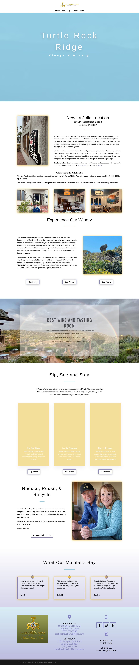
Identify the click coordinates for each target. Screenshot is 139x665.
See (63, 11)
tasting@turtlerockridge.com (69, 633)
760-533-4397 (82, 165)
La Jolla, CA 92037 (88, 125)
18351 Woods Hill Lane (69, 626)
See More (69, 471)
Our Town (106, 282)
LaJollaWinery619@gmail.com (69, 649)
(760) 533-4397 (69, 646)
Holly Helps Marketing (47, 662)
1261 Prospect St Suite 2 (69, 641)
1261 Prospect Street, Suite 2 (88, 122)
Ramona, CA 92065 (69, 628)
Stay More (105, 471)
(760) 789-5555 (69, 631)
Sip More (34, 471)
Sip (69, 11)
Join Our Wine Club (42, 535)
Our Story (32, 282)
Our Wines (69, 282)
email (100, 165)
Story (57, 11)
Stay (82, 11)
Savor (75, 11)
